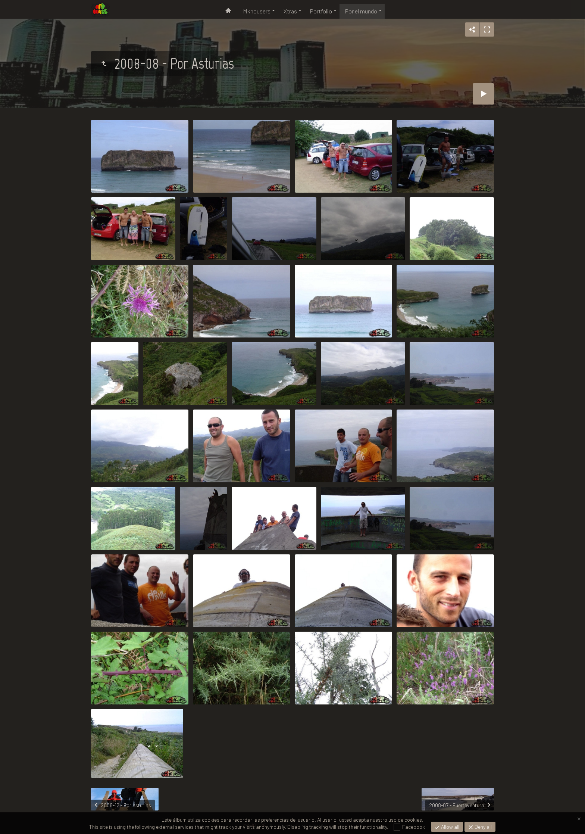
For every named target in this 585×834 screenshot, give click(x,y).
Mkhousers (256, 11)
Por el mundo (361, 11)
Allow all (449, 827)
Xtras (290, 11)
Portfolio (321, 11)
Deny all (482, 827)
